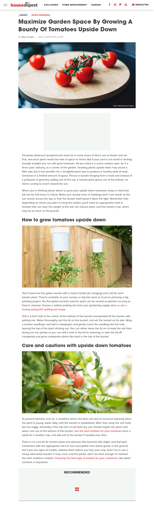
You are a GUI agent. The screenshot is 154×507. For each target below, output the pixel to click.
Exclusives (51, 4)
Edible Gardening (41, 15)
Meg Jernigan (27, 37)
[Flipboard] (120, 5)
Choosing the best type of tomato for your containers (86, 458)
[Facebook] (109, 5)
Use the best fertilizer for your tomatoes (98, 431)
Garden (96, 4)
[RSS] (126, 5)
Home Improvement (74, 4)
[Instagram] (115, 5)
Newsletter (140, 4)
